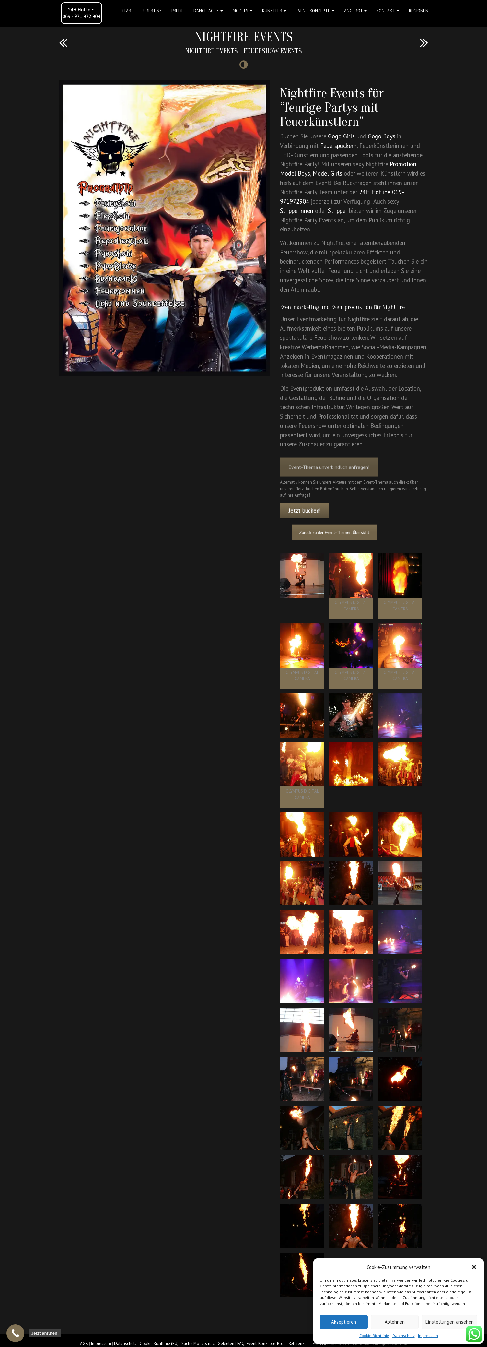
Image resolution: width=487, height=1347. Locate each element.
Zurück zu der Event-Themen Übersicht (342, 532)
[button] (474, 1267)
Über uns (152, 11)
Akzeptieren (343, 1322)
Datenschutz (403, 1335)
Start (127, 11)
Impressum (428, 1335)
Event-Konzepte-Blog (266, 1343)
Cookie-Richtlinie (374, 1335)
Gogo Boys (381, 136)
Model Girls (327, 173)
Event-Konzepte (315, 11)
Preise (177, 11)
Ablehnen (395, 1322)
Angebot (355, 11)
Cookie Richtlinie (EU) (159, 1343)
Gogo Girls (341, 136)
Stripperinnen (296, 211)
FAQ (241, 1343)
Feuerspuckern (338, 145)
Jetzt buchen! (304, 510)
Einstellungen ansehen (449, 1322)
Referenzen (299, 1343)
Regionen (418, 11)
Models (242, 11)
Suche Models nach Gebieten (207, 1343)
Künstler (274, 11)
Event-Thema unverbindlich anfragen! (328, 476)
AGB (84, 1343)
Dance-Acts (208, 11)
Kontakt (388, 11)
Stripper (337, 211)
